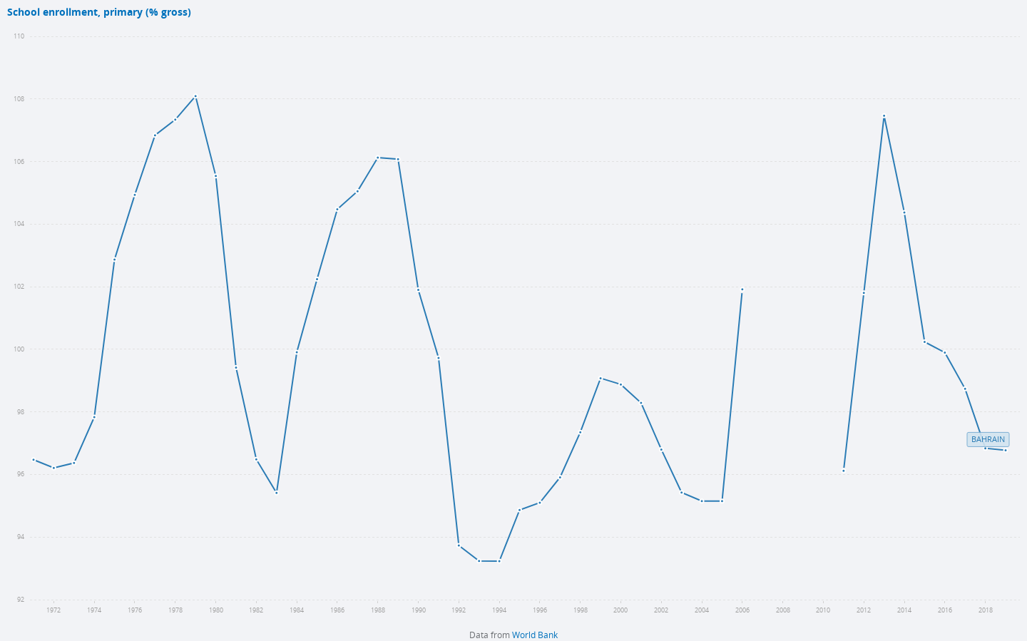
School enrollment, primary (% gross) (99, 12)
